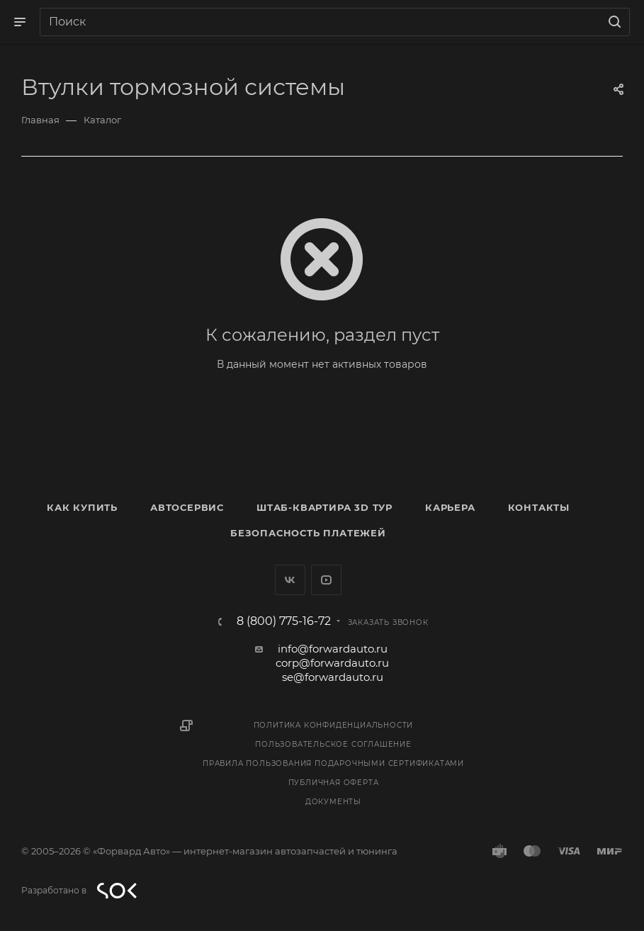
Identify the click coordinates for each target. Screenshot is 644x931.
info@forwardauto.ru (333, 648)
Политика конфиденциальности (334, 725)
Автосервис (187, 507)
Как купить (82, 507)
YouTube (326, 580)
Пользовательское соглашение (333, 744)
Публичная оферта (333, 782)
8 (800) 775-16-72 (284, 621)
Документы (333, 801)
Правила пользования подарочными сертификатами (333, 763)
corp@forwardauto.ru (332, 663)
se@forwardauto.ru (332, 677)
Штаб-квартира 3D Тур (324, 507)
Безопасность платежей (308, 532)
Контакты (539, 507)
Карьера (450, 507)
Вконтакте (290, 580)
